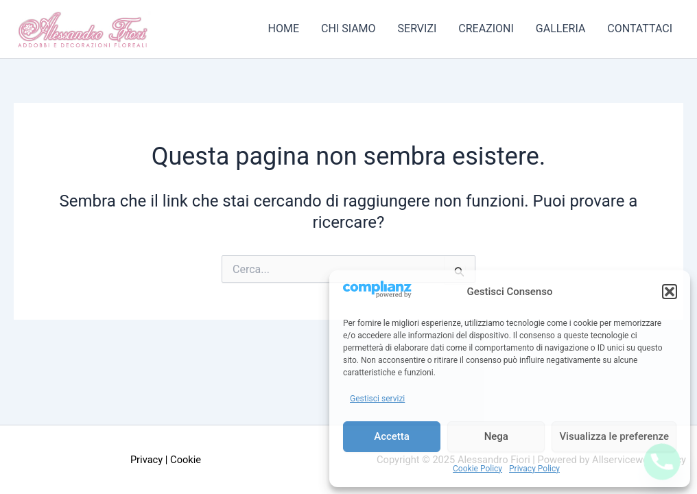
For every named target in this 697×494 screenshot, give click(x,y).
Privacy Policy (534, 468)
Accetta (392, 436)
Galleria (560, 29)
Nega (496, 436)
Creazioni (486, 29)
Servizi (417, 29)
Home (283, 29)
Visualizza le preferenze (614, 436)
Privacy (146, 460)
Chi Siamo (348, 29)
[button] (669, 291)
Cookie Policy (477, 468)
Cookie (185, 460)
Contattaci (639, 29)
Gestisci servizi (377, 398)
